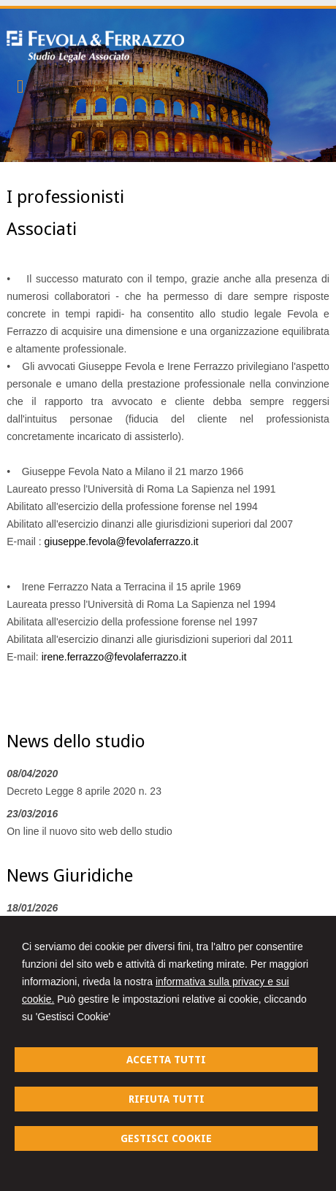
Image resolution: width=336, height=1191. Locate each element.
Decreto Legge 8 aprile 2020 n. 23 (84, 791)
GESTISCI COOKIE (166, 1138)
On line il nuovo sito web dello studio (89, 831)
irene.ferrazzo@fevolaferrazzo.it (114, 657)
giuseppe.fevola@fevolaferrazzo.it (122, 541)
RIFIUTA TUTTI (167, 1099)
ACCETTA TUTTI (166, 1059)
